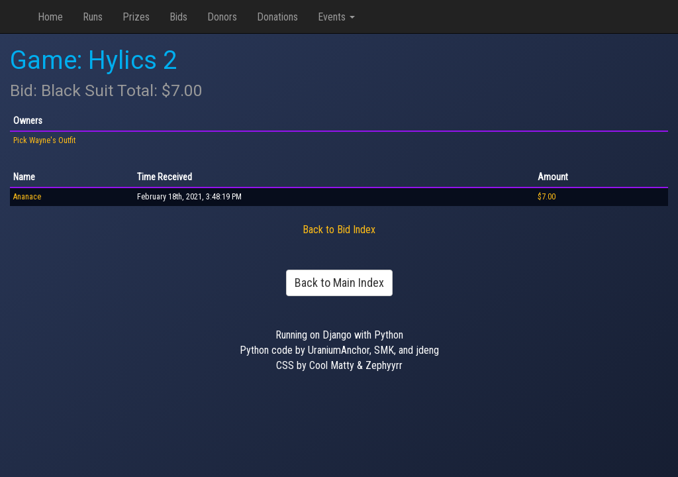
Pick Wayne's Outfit (44, 140)
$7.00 (547, 196)
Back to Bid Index (339, 229)
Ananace (27, 196)
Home (50, 17)
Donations (277, 17)
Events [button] (336, 17)
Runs (93, 17)
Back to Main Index (339, 283)
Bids (178, 17)
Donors (222, 17)
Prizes (136, 17)
